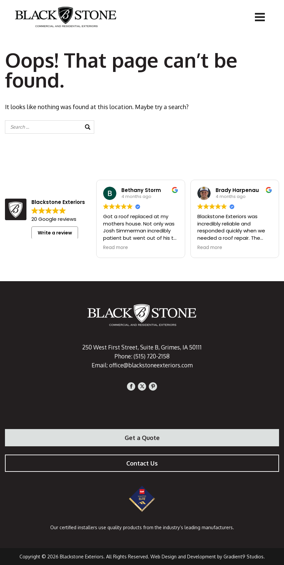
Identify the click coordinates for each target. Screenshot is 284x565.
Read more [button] (115, 248)
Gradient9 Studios (243, 556)
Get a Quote (142, 437)
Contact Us (142, 463)
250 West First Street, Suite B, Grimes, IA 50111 (142, 347)
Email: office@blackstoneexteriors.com (142, 365)
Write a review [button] (55, 232)
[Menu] (260, 17)
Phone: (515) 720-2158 (142, 356)
